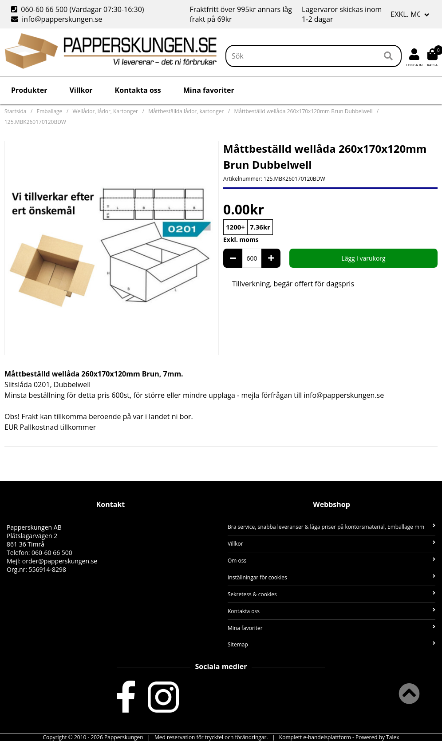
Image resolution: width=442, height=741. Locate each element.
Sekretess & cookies (331, 594)
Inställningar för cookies (331, 577)
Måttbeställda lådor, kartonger (186, 111)
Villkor (80, 90)
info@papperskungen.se (56, 19)
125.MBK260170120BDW (35, 122)
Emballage (50, 111)
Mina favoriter (208, 90)
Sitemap (331, 644)
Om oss (331, 560)
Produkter (29, 90)
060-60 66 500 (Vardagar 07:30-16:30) (78, 9)
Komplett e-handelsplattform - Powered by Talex (339, 737)
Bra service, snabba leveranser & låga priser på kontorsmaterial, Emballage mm (331, 527)
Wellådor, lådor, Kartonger (105, 111)
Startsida (15, 111)
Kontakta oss (138, 90)
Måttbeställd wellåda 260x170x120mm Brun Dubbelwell (303, 111)
